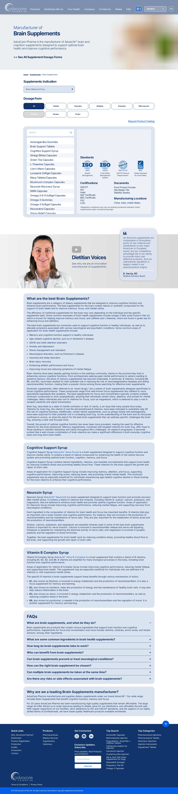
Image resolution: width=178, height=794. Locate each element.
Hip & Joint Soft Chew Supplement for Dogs (116, 758)
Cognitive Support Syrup (44, 150)
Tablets (56, 106)
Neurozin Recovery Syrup (45, 186)
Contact (14, 753)
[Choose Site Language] (171, 8)
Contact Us (105, 9)
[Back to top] (165, 724)
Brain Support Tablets (42, 146)
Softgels (100, 106)
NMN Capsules (38, 191)
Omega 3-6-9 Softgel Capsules (47, 195)
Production (16, 744)
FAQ (128, 9)
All (34, 106)
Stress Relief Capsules (43, 213)
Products (35, 9)
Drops (77, 114)
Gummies (122, 106)
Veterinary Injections (147, 741)
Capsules (78, 106)
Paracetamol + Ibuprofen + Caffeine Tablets (118, 742)
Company (89, 9)
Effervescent (144, 106)
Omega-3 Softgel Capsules (45, 204)
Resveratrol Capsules (42, 208)
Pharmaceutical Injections (149, 735)
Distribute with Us (53, 9)
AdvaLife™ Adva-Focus (66, 452)
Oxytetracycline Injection (117, 754)
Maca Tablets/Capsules (43, 177)
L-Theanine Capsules (42, 164)
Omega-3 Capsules (115, 768)
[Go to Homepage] (15, 7)
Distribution (16, 738)
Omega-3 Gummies (41, 199)
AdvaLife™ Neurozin (55, 497)
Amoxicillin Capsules (115, 735)
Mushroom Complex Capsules (47, 182)
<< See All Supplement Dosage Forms (37, 57)
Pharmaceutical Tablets (148, 738)
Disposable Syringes (115, 762)
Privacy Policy (36, 784)
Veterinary (47, 744)
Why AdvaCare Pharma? (22, 735)
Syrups (56, 114)
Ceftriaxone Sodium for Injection (116, 747)
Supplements (49, 741)
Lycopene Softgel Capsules (45, 173)
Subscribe (88, 766)
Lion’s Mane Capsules (42, 168)
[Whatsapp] (77, 736)
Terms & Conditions (19, 784)
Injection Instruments (147, 744)
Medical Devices (50, 738)
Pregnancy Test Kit (114, 765)
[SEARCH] (155, 8)
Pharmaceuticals (50, 735)
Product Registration (20, 741)
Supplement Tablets (147, 747)
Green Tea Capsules (41, 159)
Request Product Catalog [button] (141, 121)
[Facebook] (84, 736)
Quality (14, 747)
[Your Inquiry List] (138, 8)
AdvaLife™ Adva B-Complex (69, 557)
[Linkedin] (91, 736)
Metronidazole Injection (117, 738)
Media (118, 9)
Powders (34, 114)
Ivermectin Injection (115, 751)
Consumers (16, 750)
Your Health (74, 9)
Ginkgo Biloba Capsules (43, 155)
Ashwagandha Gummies (44, 142)
